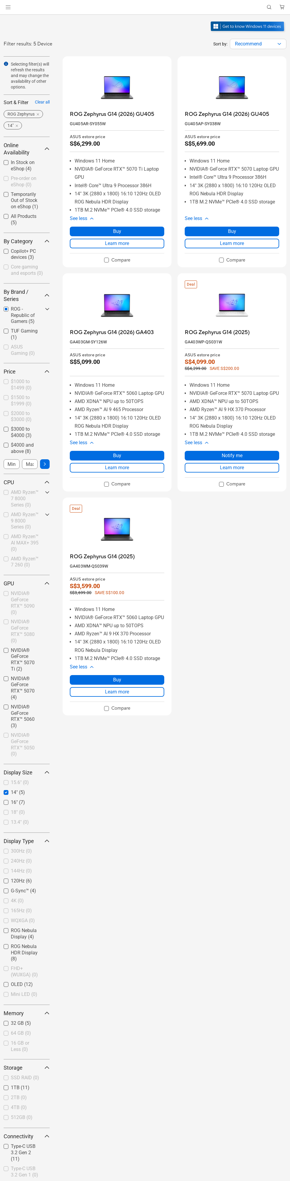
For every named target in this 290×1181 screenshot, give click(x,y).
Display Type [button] (27, 841)
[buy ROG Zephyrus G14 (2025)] (217, 332)
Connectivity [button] (27, 1136)
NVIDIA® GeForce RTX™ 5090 (23, 602)
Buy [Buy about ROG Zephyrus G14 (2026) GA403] (117, 455)
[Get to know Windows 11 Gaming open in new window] (248, 32)
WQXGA (23, 920)
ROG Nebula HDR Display (24, 953)
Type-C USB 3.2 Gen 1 (24, 1172)
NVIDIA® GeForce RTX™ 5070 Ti (23, 659)
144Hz (21, 871)
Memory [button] (27, 1013)
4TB (19, 1107)
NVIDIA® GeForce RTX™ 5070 (23, 688)
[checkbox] (27, 270)
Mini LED (24, 994)
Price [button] (27, 371)
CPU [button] (27, 482)
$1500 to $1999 (21, 401)
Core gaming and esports (27, 270)
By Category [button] (27, 241)
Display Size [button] (27, 772)
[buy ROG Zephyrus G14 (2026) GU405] (112, 114)
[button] (8, 7)
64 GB (21, 1033)
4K (17, 901)
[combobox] (258, 44)
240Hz (21, 861)
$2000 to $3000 (21, 417)
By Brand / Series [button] (27, 295)
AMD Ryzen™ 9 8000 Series (25, 521)
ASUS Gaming (23, 350)
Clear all (42, 102)
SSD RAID (25, 1077)
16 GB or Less (20, 1046)
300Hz (21, 851)
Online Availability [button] (27, 149)
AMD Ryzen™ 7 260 (25, 562)
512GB (21, 1117)
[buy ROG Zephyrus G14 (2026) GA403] (112, 332)
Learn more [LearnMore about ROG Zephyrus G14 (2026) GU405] (117, 243)
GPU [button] (27, 583)
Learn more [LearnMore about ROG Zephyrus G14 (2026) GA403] (117, 467)
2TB (19, 1097)
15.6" (20, 782)
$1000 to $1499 (21, 385)
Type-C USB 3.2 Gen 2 (23, 1152)
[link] (145, 7)
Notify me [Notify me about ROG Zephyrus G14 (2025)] (232, 455)
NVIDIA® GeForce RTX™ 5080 (23, 631)
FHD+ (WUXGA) (24, 972)
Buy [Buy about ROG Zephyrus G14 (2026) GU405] (117, 231)
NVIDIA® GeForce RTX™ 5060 (23, 716)
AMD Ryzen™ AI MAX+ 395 (25, 543)
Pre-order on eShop (23, 181)
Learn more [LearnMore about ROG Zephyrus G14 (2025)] (232, 467)
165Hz (21, 910)
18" (18, 812)
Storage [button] (27, 1068)
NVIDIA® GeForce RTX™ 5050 (23, 744)
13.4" (20, 822)
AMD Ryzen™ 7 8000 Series (25, 498)
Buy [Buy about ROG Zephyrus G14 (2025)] (117, 680)
